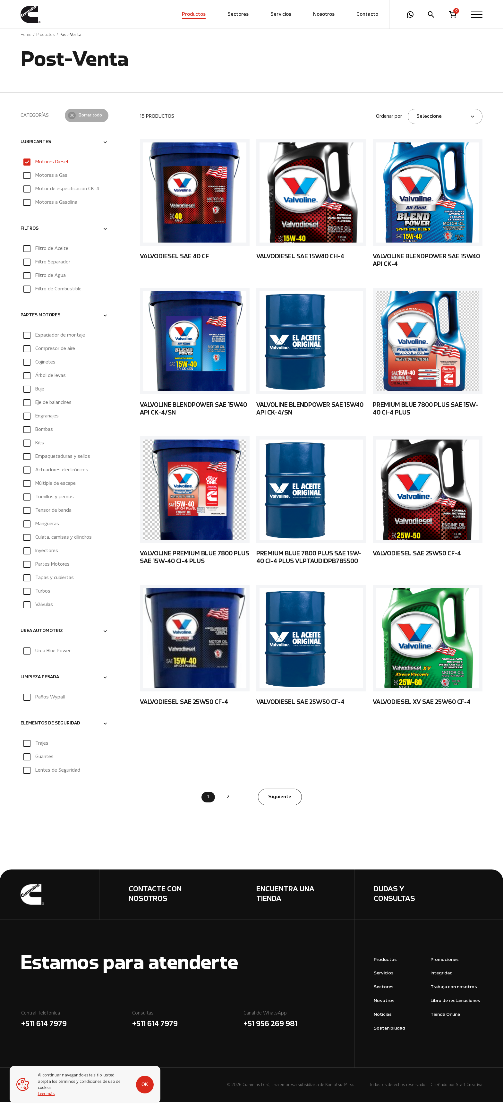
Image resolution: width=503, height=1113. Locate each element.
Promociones (445, 971)
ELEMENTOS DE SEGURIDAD (50, 735)
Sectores (238, 14)
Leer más (46, 1094)
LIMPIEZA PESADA (40, 688)
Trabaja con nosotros (454, 998)
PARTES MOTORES (40, 327)
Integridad (442, 984)
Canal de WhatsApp (298, 1031)
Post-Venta (70, 35)
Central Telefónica (76, 1031)
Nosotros (324, 14)
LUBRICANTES (36, 153)
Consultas (187, 1031)
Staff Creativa (469, 1096)
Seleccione (429, 127)
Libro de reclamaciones (455, 1012)
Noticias (383, 1026)
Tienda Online (445, 1026)
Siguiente (279, 808)
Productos (194, 14)
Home (26, 35)
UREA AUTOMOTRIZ (42, 642)
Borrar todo (90, 127)
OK (144, 1084)
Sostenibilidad (389, 1040)
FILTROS (29, 240)
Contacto (367, 14)
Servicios (280, 14)
